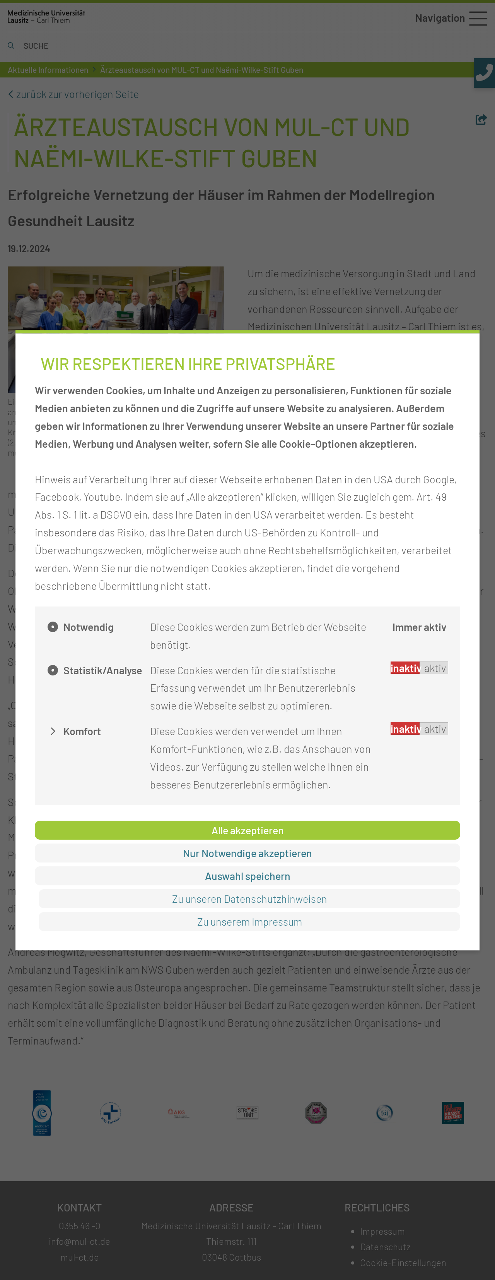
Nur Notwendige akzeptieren (247, 852)
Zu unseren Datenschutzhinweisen (249, 898)
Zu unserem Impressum (249, 921)
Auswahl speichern (247, 875)
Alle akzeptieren (248, 829)
